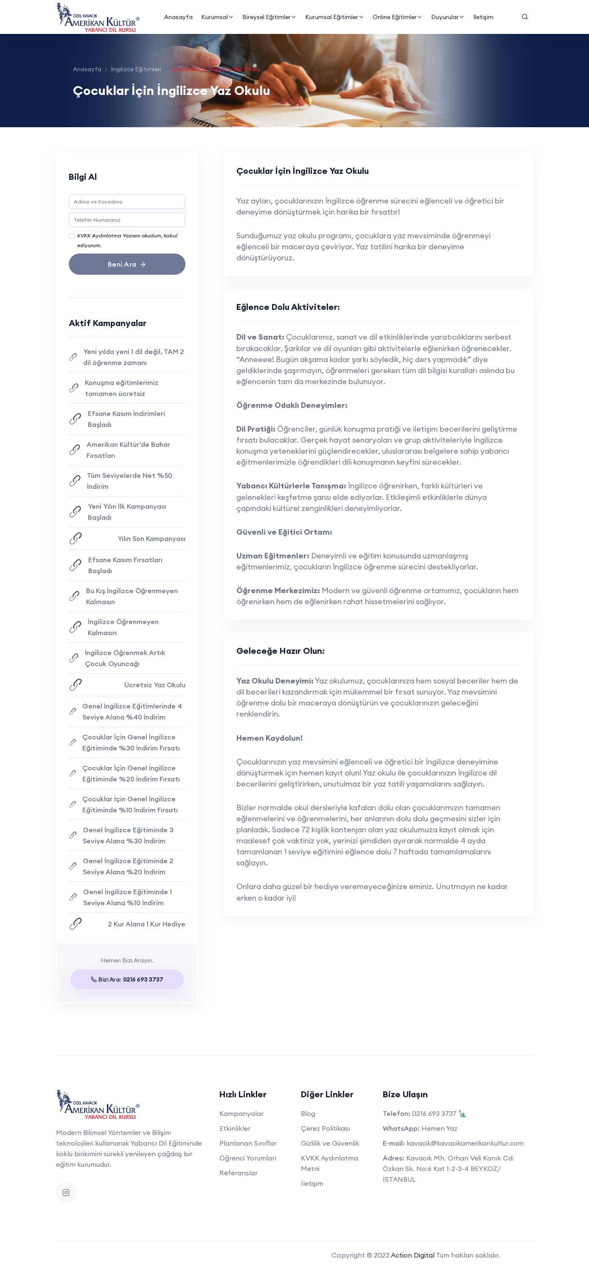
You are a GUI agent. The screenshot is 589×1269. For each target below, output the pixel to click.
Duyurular (447, 17)
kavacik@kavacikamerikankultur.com (465, 1143)
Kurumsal (217, 17)
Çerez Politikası (325, 1128)
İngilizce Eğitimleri (136, 69)
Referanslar (238, 1173)
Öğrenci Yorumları (247, 1158)
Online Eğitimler (397, 17)
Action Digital (413, 1255)
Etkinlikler (234, 1128)
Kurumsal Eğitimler (334, 17)
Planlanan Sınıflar (248, 1143)
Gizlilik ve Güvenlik (330, 1143)
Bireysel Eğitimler (269, 17)
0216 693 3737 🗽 (439, 1113)
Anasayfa (178, 17)
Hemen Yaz (439, 1128)
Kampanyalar (241, 1113)
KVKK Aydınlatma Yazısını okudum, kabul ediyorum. (127, 234)
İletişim (483, 17)
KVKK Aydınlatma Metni (329, 1163)
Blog (308, 1113)
